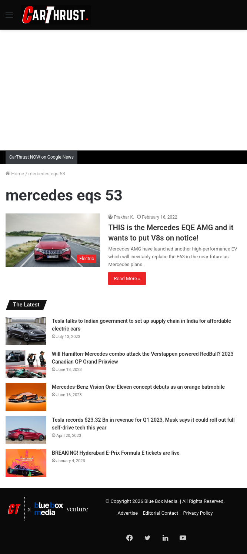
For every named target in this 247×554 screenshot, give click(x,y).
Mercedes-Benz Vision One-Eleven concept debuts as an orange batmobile (138, 387)
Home (15, 173)
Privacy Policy (198, 513)
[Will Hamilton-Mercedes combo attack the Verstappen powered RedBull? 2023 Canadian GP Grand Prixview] (26, 364)
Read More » (127, 278)
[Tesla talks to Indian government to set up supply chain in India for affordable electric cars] (26, 331)
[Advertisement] (126, 89)
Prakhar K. (124, 217)
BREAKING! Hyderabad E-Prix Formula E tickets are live (116, 453)
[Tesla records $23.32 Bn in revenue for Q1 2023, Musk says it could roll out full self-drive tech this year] (26, 430)
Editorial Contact (160, 513)
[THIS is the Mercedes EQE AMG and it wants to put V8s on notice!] (53, 240)
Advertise (128, 513)
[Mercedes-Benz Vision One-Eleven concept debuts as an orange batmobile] (26, 397)
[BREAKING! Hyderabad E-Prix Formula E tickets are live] (26, 463)
